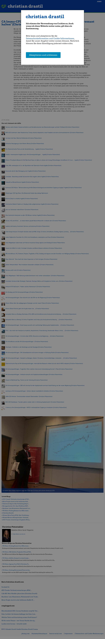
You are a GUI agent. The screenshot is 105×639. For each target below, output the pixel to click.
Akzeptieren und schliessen (43, 55)
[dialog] (52, 37)
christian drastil (45, 16)
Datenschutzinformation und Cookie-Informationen (50, 38)
